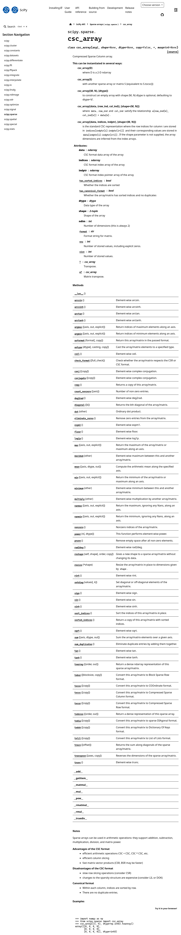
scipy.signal (10, 109)
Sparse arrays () (84, 24)
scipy (6, 40)
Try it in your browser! (166, 822)
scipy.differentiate (13, 60)
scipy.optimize (11, 104)
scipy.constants (12, 50)
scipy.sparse (10, 114)
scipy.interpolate (12, 79)
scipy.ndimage (11, 94)
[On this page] (176, 10)
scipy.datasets (11, 55)
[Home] (50, 24)
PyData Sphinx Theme (157, 927)
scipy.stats (9, 128)
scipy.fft (8, 65)
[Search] (16, 26)
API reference (80, 10)
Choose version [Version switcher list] (151, 5)
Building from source (97, 10)
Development (115, 8)
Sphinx (23, 930)
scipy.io (8, 84)
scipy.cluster (10, 45)
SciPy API (60, 24)
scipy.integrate (11, 75)
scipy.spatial (10, 119)
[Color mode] (168, 5)
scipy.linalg (9, 89)
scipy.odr (8, 99)
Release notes (129, 10)
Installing (54, 8)
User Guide (68, 10)
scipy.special (10, 124)
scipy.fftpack (10, 70)
